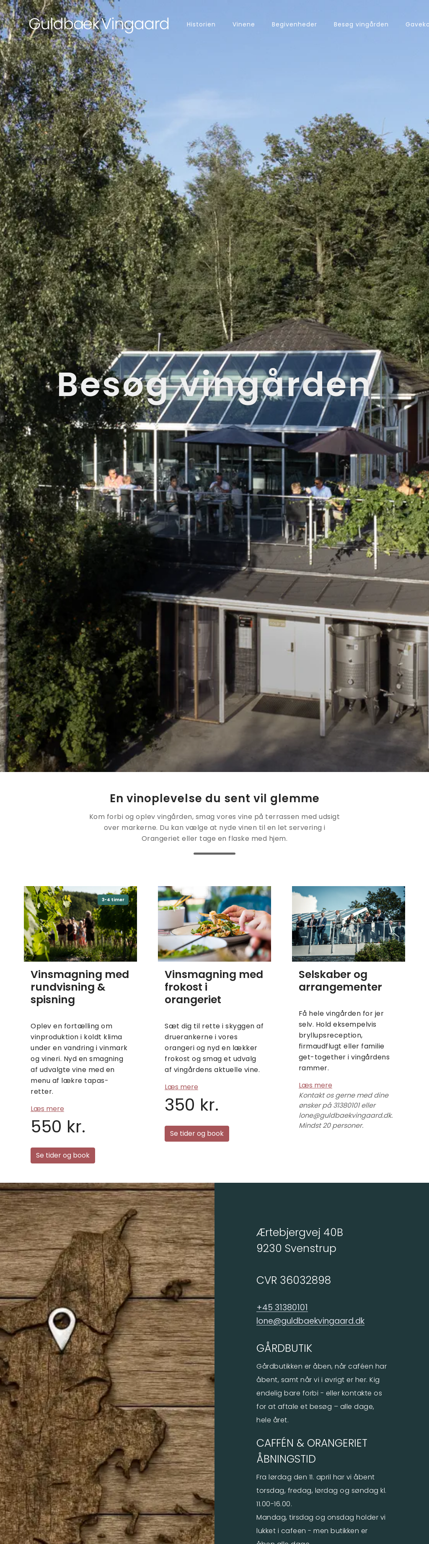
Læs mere (47, 1109)
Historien (201, 24)
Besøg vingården (361, 24)
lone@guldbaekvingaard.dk (310, 1321)
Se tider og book (63, 1155)
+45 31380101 (282, 1307)
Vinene (244, 24)
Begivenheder (294, 24)
